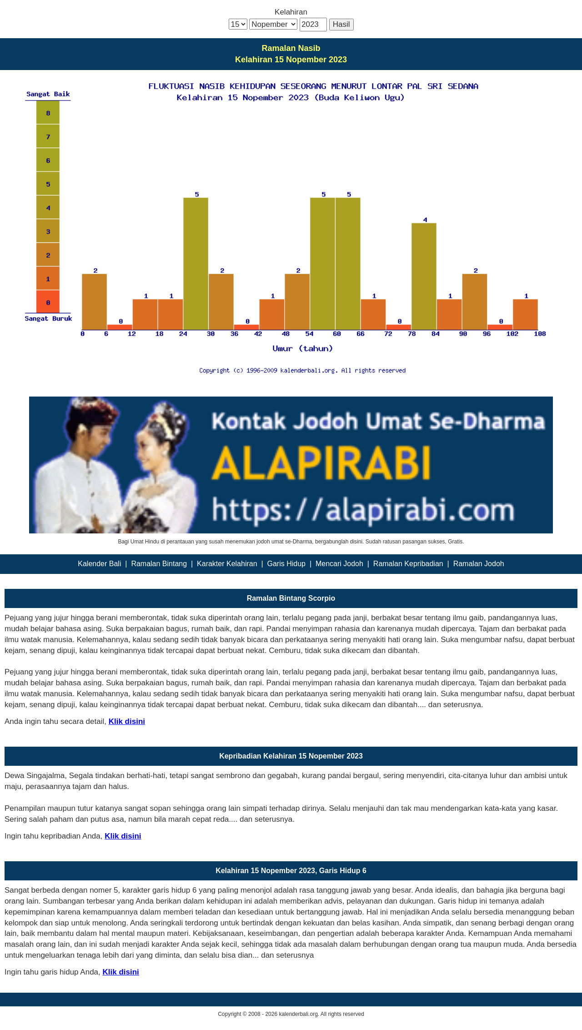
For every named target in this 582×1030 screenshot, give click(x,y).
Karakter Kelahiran (227, 564)
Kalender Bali (99, 564)
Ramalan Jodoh (478, 564)
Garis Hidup (286, 564)
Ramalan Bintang (159, 564)
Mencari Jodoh (339, 564)
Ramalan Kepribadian (408, 564)
